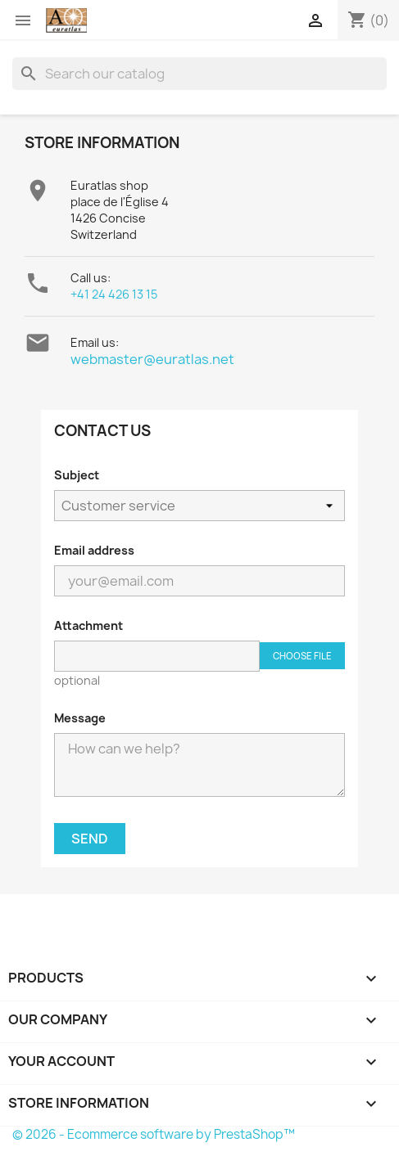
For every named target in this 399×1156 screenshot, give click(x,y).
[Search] (199, 73)
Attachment (88, 625)
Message (80, 718)
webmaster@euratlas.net (152, 359)
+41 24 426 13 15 (113, 294)
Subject (76, 475)
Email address (94, 550)
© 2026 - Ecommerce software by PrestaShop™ (153, 1134)
